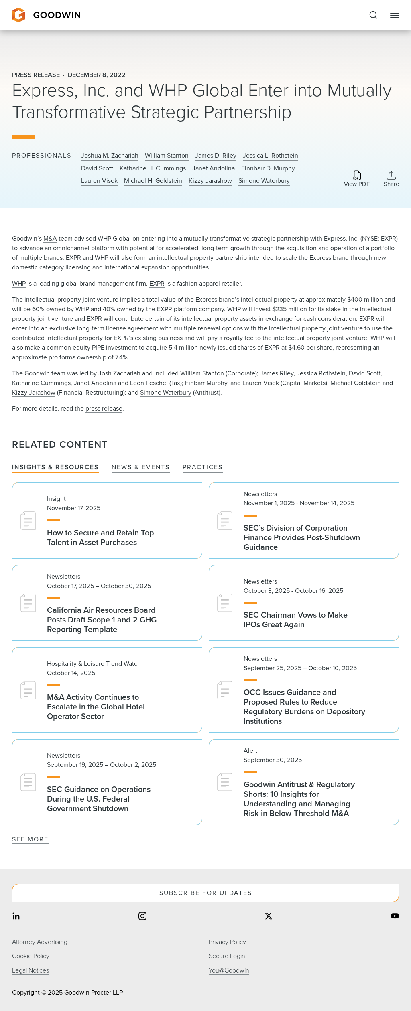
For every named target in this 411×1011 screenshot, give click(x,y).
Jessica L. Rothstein (270, 155)
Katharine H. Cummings (153, 168)
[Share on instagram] (142, 916)
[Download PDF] (357, 179)
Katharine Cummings (41, 382)
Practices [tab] (203, 467)
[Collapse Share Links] (391, 178)
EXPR (157, 283)
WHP (19, 283)
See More (30, 839)
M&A (50, 238)
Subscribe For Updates (205, 893)
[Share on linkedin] (16, 916)
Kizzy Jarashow (210, 180)
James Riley (276, 373)
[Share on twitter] (269, 916)
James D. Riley (215, 155)
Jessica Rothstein (321, 373)
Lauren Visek (99, 180)
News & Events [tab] (141, 467)
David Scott (97, 168)
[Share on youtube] (395, 916)
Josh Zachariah (119, 373)
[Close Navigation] (394, 15)
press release (103, 408)
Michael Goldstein (355, 382)
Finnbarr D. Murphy (268, 168)
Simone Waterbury (264, 180)
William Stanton (167, 155)
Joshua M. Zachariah (109, 155)
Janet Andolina (213, 168)
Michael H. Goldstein (153, 180)
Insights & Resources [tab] (55, 467)
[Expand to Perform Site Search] (373, 15)
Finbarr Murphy (206, 382)
